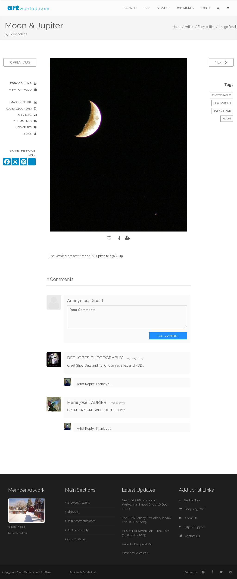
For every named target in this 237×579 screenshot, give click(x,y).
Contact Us (189, 536)
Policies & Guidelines (83, 572)
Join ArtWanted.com (81, 521)
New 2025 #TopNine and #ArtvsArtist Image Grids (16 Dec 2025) (144, 505)
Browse (130, 8)
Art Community (78, 530)
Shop (146, 8)
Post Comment (168, 335)
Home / (178, 27)
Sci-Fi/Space (222, 110)
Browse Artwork (78, 502)
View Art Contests (135, 553)
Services (163, 8)
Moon (227, 118)
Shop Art (73, 511)
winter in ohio (16, 526)
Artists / (191, 27)
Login (205, 8)
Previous (19, 62)
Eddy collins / (208, 27)
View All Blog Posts (136, 544)
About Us (188, 518)
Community (185, 8)
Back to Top (189, 500)
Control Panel (76, 539)
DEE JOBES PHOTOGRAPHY (95, 357)
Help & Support (192, 527)
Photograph (222, 102)
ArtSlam (46, 572)
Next (221, 62)
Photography (221, 95)
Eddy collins (18, 34)
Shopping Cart (191, 509)
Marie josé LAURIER (86, 402)
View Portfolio (20, 89)
